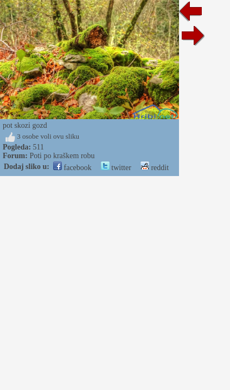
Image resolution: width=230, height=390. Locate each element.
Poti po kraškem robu (61, 156)
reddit (154, 168)
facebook (72, 168)
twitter (116, 168)
